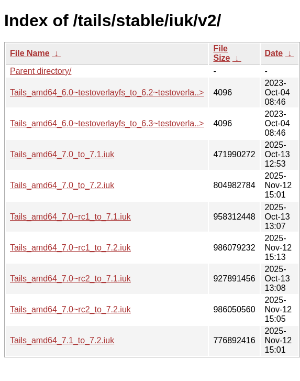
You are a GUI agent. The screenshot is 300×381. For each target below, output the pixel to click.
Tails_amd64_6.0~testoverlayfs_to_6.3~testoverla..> (107, 123)
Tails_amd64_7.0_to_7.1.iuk (62, 154)
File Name (30, 53)
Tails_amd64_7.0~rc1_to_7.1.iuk (70, 216)
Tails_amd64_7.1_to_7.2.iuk (62, 340)
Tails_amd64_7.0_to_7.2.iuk (62, 185)
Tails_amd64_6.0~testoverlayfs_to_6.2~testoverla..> (107, 92)
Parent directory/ (40, 71)
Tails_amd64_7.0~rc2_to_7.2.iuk (70, 309)
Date (274, 53)
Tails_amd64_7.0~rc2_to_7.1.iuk (70, 278)
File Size (221, 53)
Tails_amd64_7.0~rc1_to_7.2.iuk (70, 247)
